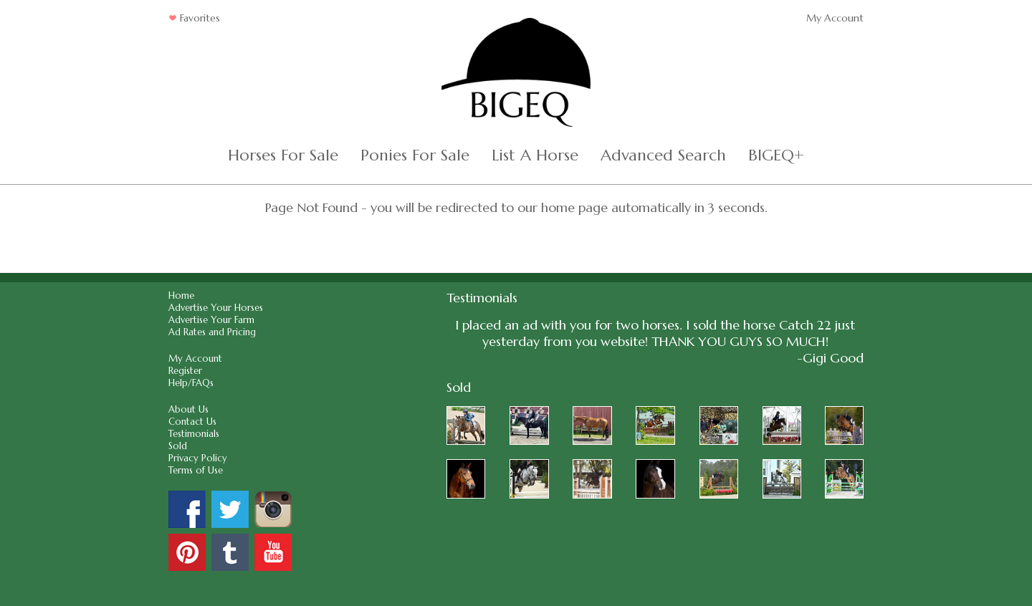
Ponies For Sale (414, 155)
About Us (188, 409)
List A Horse (535, 155)
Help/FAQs (191, 383)
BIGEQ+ (776, 155)
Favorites (194, 17)
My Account (835, 17)
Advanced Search (663, 155)
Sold (177, 446)
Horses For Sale (283, 155)
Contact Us (192, 421)
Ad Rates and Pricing (212, 332)
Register (185, 371)
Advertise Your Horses (215, 308)
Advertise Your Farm (211, 320)
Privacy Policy (197, 458)
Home (181, 295)
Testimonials (193, 434)
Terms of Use (195, 470)
